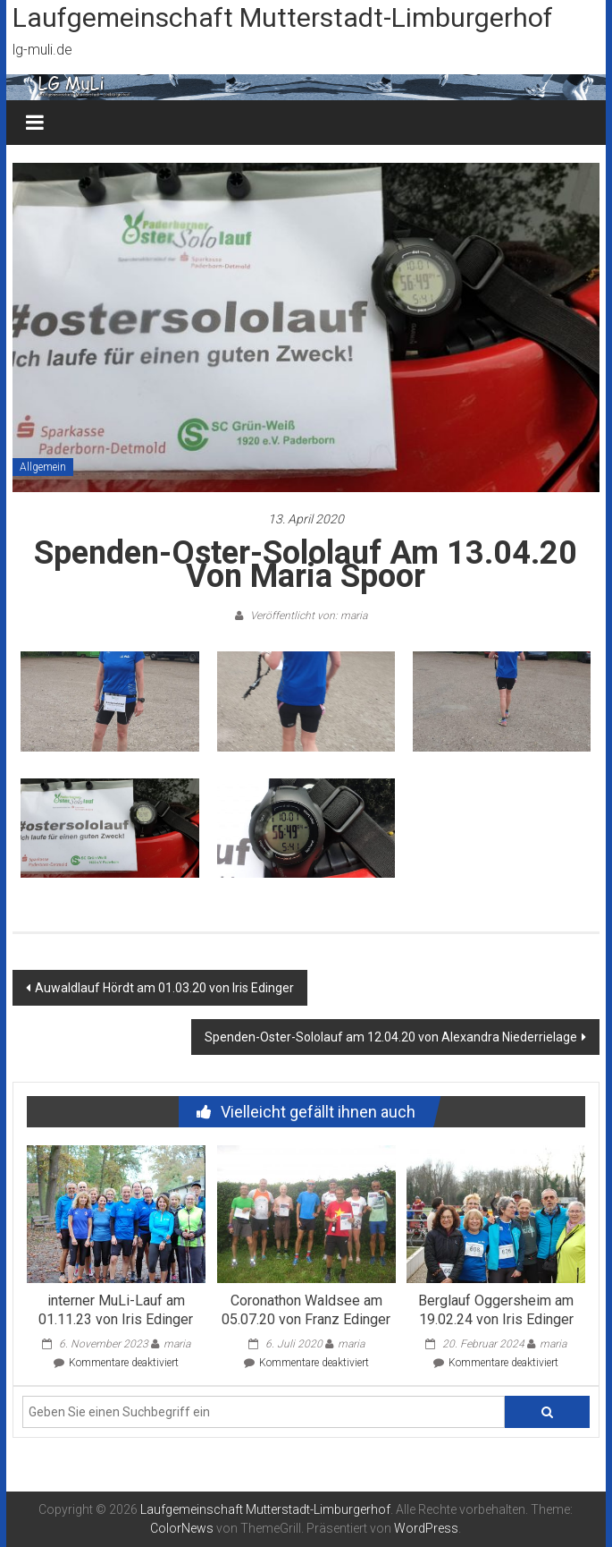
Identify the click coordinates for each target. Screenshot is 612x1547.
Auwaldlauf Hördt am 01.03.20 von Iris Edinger (164, 988)
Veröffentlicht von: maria (307, 615)
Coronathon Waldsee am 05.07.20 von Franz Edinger (306, 1310)
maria (176, 1344)
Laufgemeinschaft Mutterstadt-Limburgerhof (283, 17)
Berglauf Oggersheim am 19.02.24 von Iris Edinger (496, 1310)
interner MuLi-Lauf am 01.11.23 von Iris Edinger (115, 1310)
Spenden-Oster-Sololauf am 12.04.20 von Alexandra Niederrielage (391, 1037)
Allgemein (43, 467)
